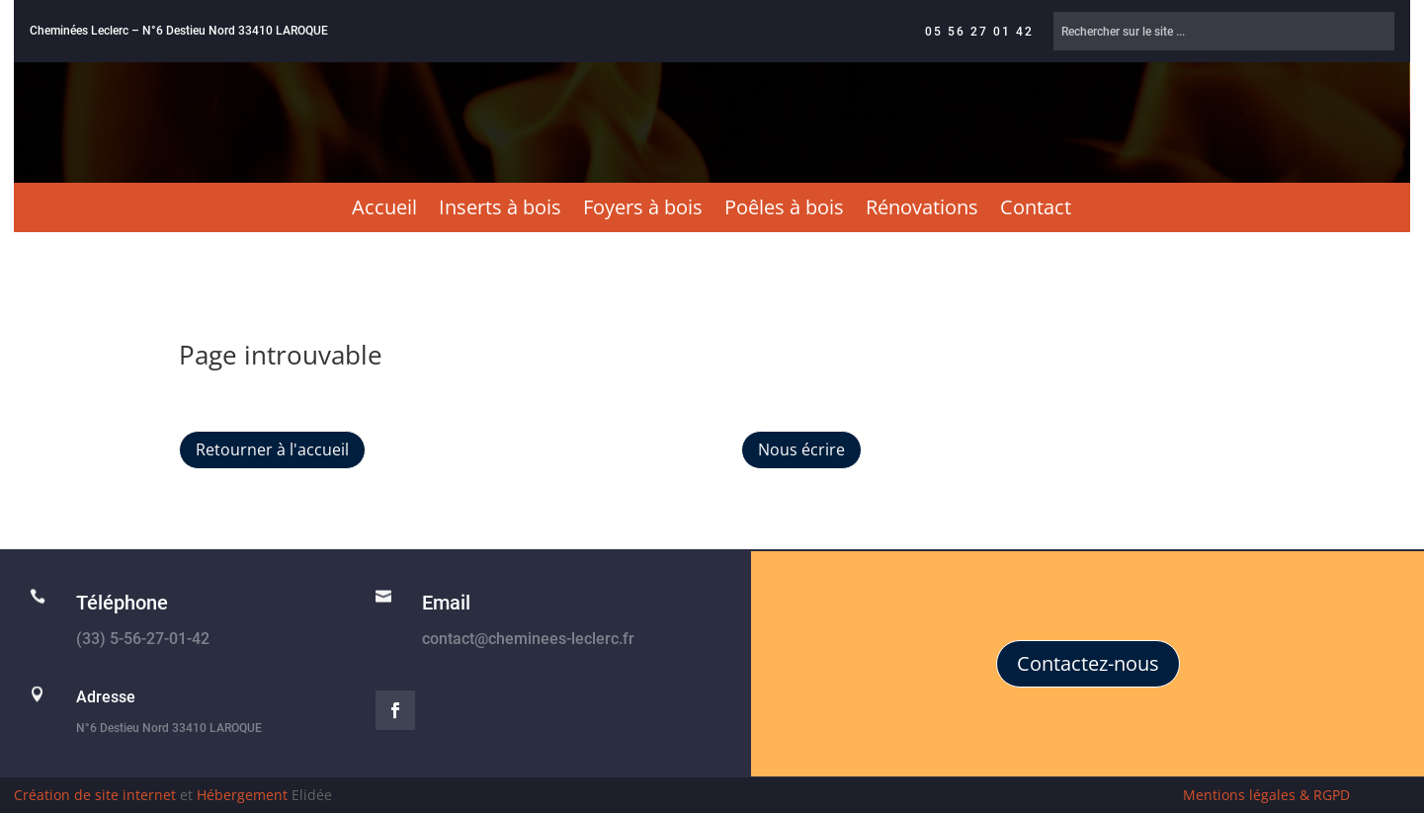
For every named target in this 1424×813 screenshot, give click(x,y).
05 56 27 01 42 (979, 32)
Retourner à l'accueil (272, 449)
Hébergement (242, 794)
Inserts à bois (500, 210)
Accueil (384, 210)
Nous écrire (801, 449)
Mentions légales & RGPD (1266, 794)
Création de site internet (95, 794)
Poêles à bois (784, 210)
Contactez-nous (1088, 663)
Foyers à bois (643, 210)
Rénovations (922, 210)
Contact (1035, 210)
